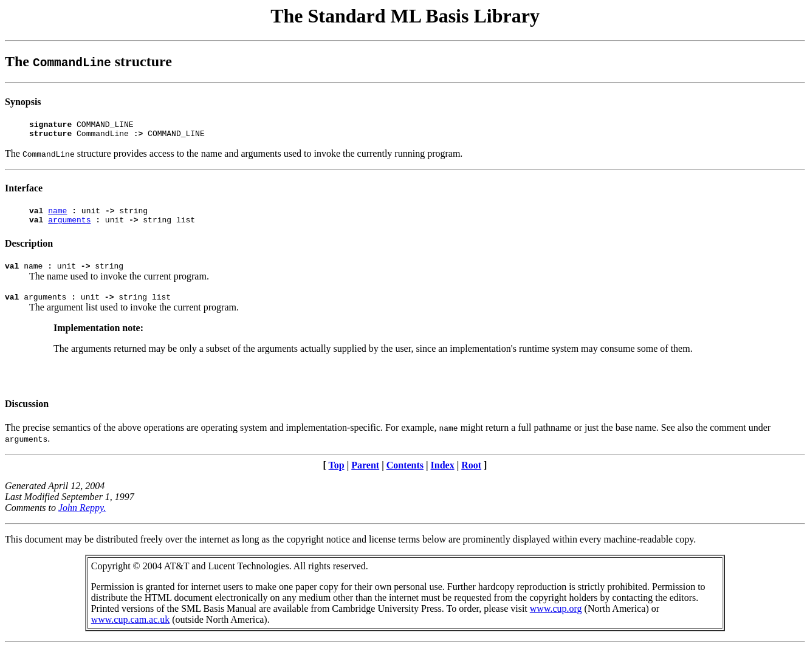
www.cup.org (556, 619)
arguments (69, 226)
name (57, 215)
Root (471, 476)
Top (337, 476)
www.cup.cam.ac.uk (130, 630)
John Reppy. (82, 518)
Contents (405, 476)
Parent (365, 476)
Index (443, 476)
